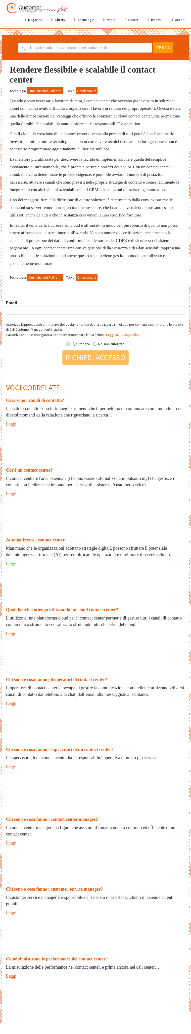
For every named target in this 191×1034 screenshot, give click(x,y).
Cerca (163, 47)
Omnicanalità (86, 91)
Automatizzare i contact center (35, 539)
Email (11, 303)
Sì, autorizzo (78, 344)
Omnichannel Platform (45, 91)
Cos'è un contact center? (29, 470)
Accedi (177, 19)
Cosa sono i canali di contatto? (35, 400)
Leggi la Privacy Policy (122, 334)
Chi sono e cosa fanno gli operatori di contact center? (56, 679)
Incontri (154, 19)
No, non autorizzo (109, 344)
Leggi (11, 423)
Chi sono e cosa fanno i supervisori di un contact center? (59, 749)
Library (57, 19)
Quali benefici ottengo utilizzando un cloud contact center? (62, 609)
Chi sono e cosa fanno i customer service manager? (54, 889)
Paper (109, 19)
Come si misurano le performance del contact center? (57, 958)
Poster (131, 19)
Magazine (32, 19)
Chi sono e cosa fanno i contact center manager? (52, 819)
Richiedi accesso (95, 357)
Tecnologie (83, 19)
